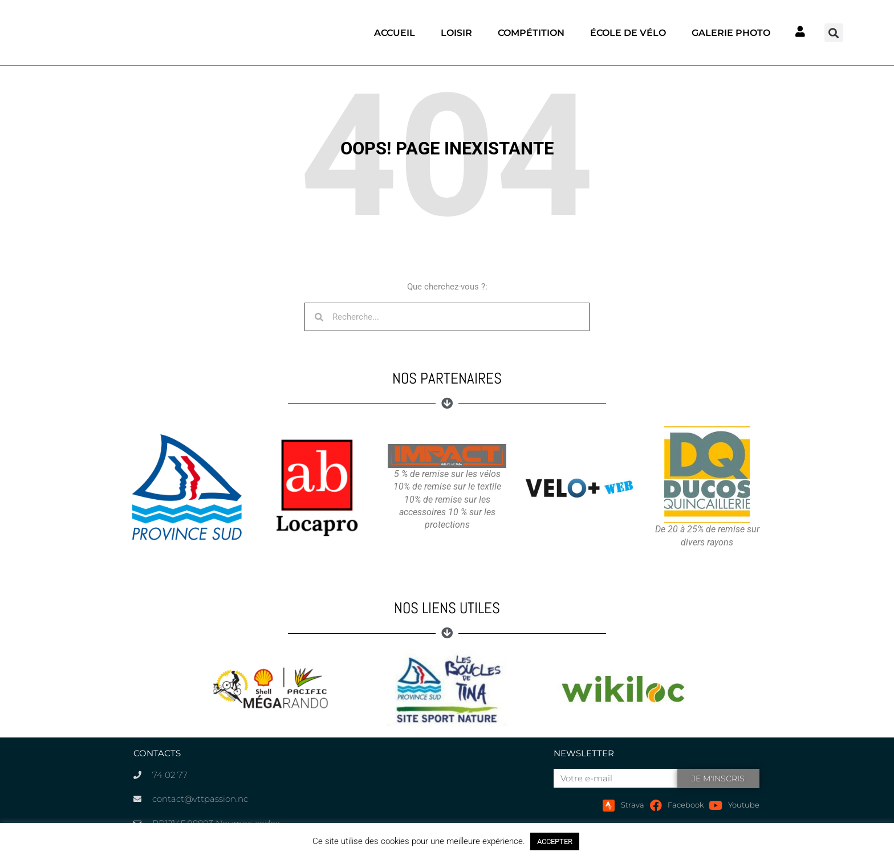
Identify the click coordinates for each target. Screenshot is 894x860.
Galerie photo (731, 32)
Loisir (456, 32)
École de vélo (628, 32)
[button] (833, 32)
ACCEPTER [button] (554, 841)
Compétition (531, 32)
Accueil (394, 32)
